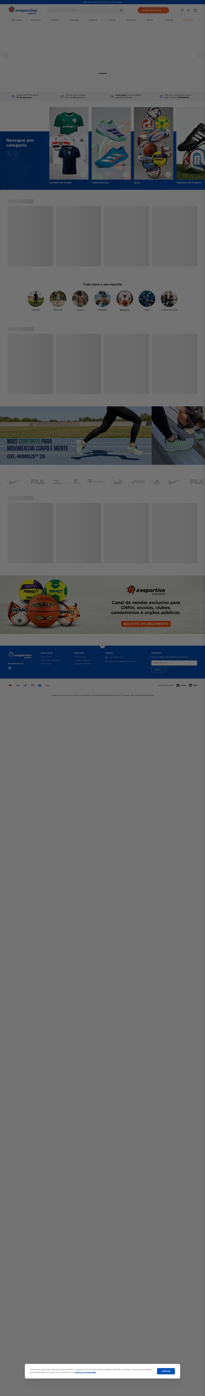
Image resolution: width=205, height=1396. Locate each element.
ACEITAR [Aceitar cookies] (166, 1371)
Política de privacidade (85, 1372)
